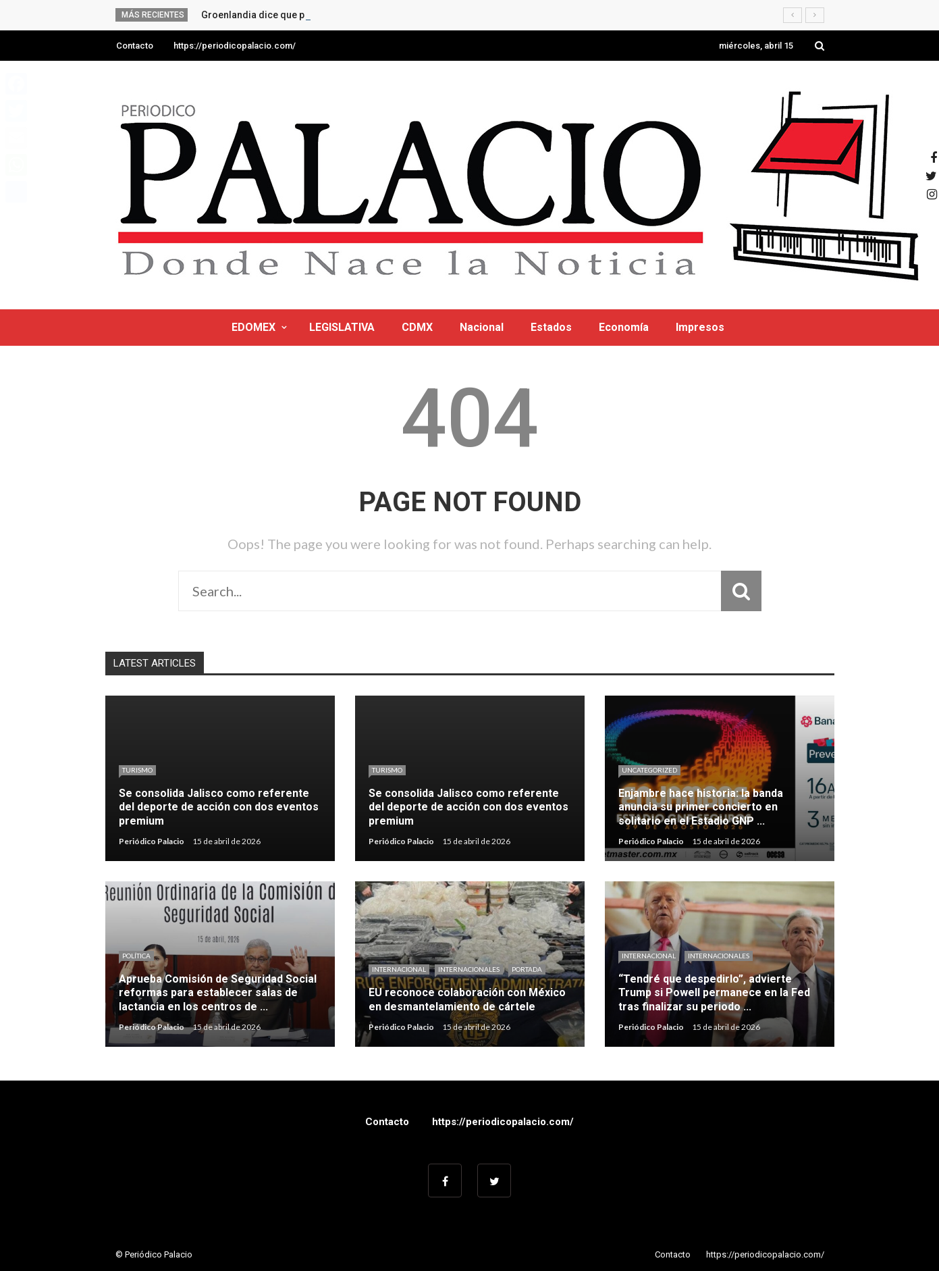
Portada (527, 969)
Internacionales (469, 969)
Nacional (482, 327)
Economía (624, 327)
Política (136, 956)
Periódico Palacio (151, 841)
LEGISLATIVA (342, 327)
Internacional (399, 969)
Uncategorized (649, 770)
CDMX (417, 327)
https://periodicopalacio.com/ (234, 46)
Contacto (134, 46)
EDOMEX (253, 327)
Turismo (137, 770)
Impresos (700, 327)
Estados (551, 327)
